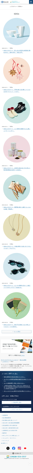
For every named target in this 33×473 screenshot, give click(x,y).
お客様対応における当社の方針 (9, 430)
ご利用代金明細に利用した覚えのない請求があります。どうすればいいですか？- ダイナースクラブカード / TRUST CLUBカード (17, 387)
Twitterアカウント (8, 448)
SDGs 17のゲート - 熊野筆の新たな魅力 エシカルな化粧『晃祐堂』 (16, 208)
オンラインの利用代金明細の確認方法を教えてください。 (17, 380)
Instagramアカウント (19, 448)
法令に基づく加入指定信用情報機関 (10, 422)
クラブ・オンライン (17, 409)
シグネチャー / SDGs (16, 6)
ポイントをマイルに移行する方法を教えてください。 (17, 391)
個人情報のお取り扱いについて (9, 420)
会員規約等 (5, 415)
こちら (23, 355)
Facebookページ (13, 448)
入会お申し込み (17, 402)
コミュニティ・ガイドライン (9, 438)
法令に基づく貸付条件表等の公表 (10, 428)
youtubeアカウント (25, 448)
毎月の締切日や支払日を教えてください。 (15, 377)
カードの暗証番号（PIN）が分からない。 (14, 383)
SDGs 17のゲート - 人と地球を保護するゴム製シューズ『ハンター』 (16, 129)
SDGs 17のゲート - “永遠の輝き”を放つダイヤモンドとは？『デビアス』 (16, 247)
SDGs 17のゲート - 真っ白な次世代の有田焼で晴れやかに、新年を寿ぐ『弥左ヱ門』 (16, 51)
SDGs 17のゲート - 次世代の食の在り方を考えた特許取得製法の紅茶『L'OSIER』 (16, 169)
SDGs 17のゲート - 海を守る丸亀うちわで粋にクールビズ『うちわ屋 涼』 (16, 325)
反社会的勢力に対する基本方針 (9, 425)
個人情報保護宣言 (6, 417)
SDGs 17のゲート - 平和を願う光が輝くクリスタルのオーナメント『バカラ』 (16, 90)
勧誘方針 (4, 433)
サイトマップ (5, 440)
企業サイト (5, 443)
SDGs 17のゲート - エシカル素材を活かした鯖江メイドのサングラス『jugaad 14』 (16, 286)
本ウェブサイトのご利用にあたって (10, 435)
